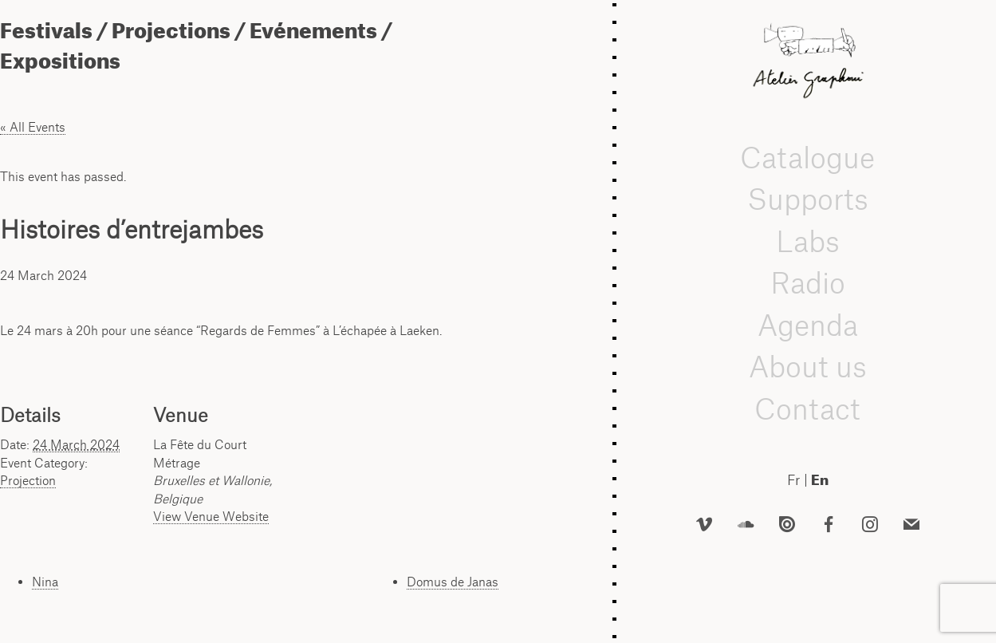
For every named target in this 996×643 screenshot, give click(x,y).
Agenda (808, 325)
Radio (807, 283)
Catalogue (807, 157)
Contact (807, 409)
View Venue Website (211, 516)
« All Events (32, 127)
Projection (28, 480)
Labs (808, 241)
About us (808, 366)
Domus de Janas (452, 581)
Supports (807, 199)
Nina (45, 581)
